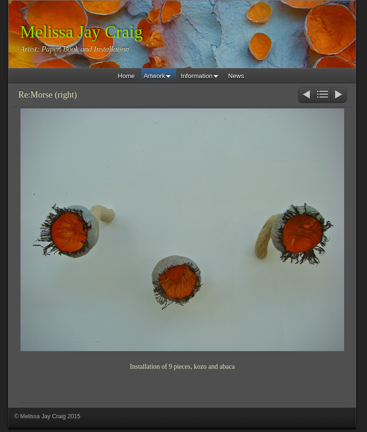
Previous (306, 95)
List (322, 95)
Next (339, 95)
